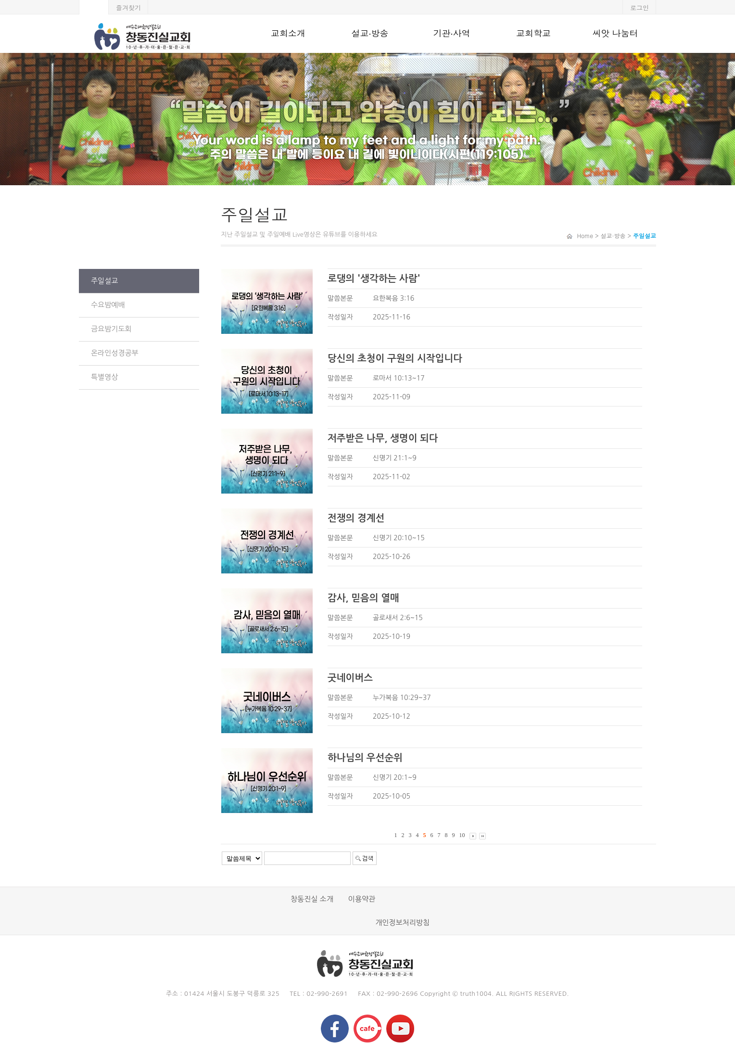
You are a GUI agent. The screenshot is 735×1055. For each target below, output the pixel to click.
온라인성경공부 (115, 352)
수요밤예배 (108, 304)
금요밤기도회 (111, 328)
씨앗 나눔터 (615, 33)
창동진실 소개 (312, 898)
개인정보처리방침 (402, 922)
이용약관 (361, 898)
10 (462, 835)
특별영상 (104, 377)
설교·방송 (369, 33)
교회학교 (533, 33)
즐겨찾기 (128, 7)
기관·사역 (451, 33)
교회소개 (288, 33)
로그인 (639, 7)
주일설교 (104, 280)
